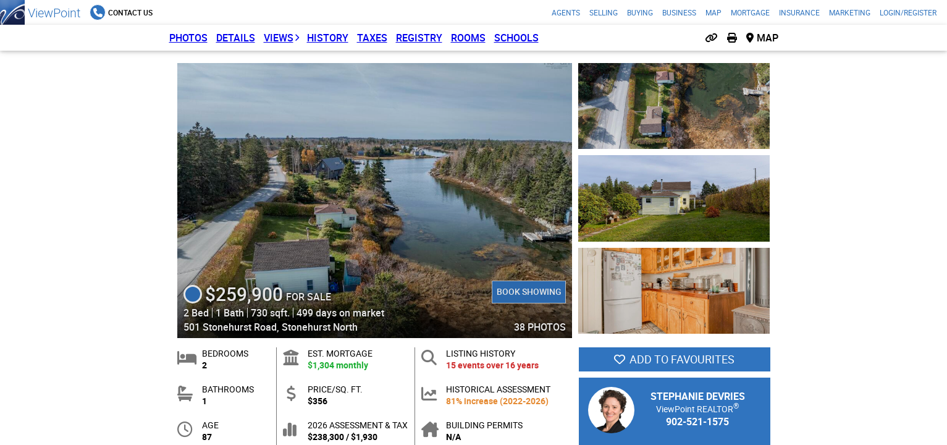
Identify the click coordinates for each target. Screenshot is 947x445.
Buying (640, 12)
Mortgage (750, 12)
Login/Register (908, 12)
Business (679, 12)
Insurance (799, 12)
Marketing (849, 12)
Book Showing (528, 291)
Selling (603, 12)
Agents (566, 12)
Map (713, 12)
